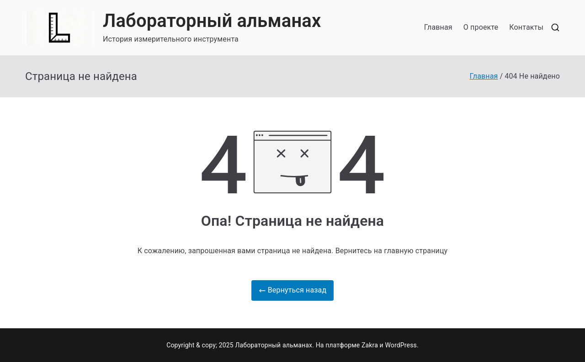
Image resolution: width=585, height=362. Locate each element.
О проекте (480, 27)
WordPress (400, 345)
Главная (438, 27)
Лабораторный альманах (212, 21)
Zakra (370, 345)
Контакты (526, 27)
